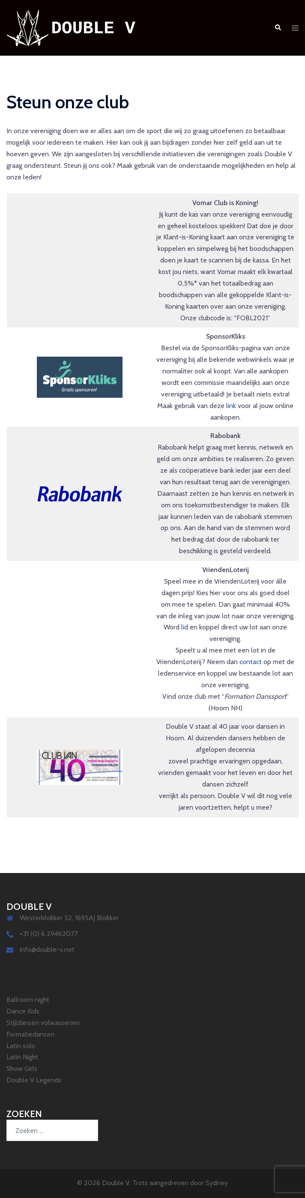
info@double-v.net (47, 949)
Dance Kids (22, 1011)
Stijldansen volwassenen (43, 1023)
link (231, 406)
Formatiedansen (30, 1034)
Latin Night (22, 1057)
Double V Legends (33, 1080)
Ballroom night (27, 999)
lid (184, 627)
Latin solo (20, 1046)
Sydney (217, 1183)
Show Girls (21, 1068)
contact (250, 662)
